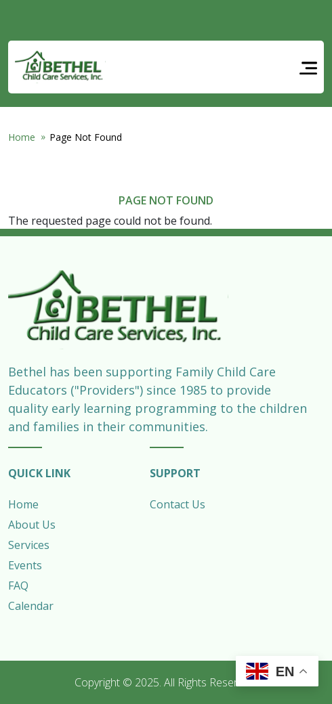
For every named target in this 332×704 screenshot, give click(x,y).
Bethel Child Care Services (60, 67)
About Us (32, 524)
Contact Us (177, 504)
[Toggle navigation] (308, 67)
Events (25, 565)
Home (21, 137)
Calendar (31, 605)
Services (28, 544)
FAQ (18, 585)
